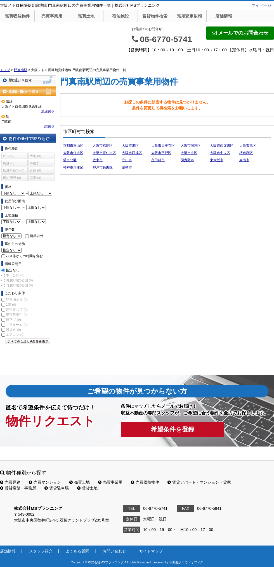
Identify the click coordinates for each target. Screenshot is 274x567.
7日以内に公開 (19, 285)
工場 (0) (35, 178)
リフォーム (16, 325)
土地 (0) (35, 156)
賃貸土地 (87, 488)
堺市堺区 (246, 153)
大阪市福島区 (103, 146)
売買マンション (45, 482)
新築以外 (36, 236)
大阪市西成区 (132, 153)
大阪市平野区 (161, 153)
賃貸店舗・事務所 (18, 488)
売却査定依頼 (189, 16)
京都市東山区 (73, 146)
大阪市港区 (130, 146)
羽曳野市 (187, 160)
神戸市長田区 (103, 167)
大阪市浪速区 (191, 146)
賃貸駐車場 (56, 488)
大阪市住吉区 (73, 153)
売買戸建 (10, 482)
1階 (11, 305)
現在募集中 (16, 315)
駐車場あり (16, 299)
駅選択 (49, 127)
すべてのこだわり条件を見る (28, 341)
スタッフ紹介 (41, 551)
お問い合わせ (114, 551)
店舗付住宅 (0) (13, 170)
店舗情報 (223, 16)
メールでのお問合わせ (240, 33)
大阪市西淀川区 (221, 146)
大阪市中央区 (220, 153)
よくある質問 (77, 551)
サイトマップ (151, 551)
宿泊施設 (120, 16)
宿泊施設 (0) (12, 178)
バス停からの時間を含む (24, 256)
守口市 (127, 160)
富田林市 (158, 160)
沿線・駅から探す (28, 91)
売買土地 (86, 16)
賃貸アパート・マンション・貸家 (199, 482)
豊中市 (98, 160)
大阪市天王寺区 (163, 146)
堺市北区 (70, 160)
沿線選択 (48, 112)
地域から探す (28, 80)
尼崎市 (127, 167)
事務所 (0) (37, 163)
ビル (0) (8, 156)
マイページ (261, 5)
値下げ (13, 320)
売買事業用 (51, 16)
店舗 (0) (8, 163)
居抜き (13, 330)
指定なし (12, 270)
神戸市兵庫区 (73, 167)
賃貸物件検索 (154, 16)
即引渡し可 (16, 310)
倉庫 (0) (35, 170)
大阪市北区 (189, 153)
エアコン (15, 335)
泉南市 (244, 160)
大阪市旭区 (247, 146)
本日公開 (15, 275)
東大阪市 (216, 160)
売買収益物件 (17, 16)
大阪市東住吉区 (104, 153)
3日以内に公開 (19, 280)
